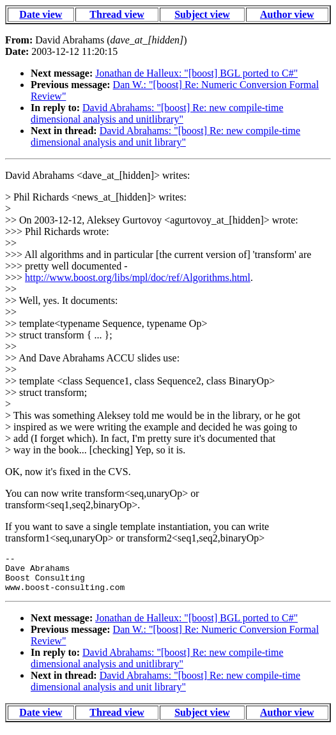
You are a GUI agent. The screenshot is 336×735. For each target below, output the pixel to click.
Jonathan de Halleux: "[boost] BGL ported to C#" (196, 73)
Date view (40, 14)
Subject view (202, 14)
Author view (287, 14)
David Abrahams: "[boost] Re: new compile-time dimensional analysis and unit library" (165, 136)
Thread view (116, 14)
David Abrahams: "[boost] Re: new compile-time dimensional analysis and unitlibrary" (157, 113)
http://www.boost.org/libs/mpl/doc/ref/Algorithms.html (137, 277)
